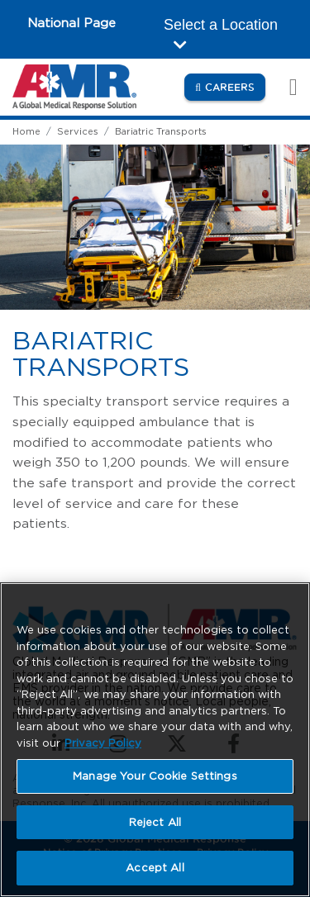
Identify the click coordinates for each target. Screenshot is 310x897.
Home (26, 131)
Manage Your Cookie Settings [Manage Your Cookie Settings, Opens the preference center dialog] (155, 776)
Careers (235, 86)
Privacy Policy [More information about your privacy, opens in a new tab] (102, 743)
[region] (155, 739)
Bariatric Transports (161, 131)
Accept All (155, 867)
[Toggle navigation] (284, 87)
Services (77, 131)
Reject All (155, 822)
